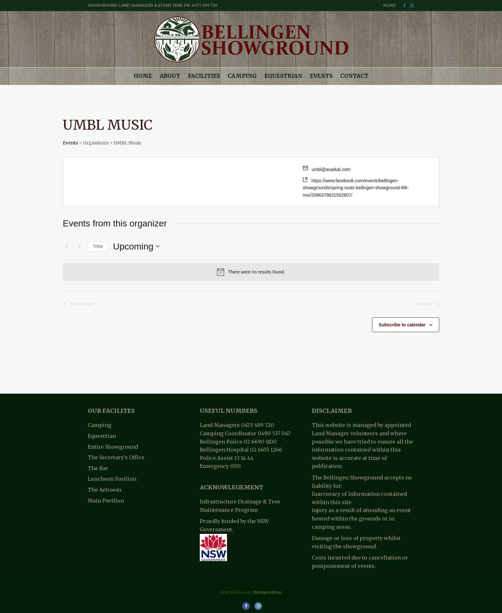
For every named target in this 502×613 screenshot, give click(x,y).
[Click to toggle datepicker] (136, 246)
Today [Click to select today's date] (98, 246)
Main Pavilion (106, 500)
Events (321, 75)
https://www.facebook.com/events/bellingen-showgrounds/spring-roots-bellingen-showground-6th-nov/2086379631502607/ (356, 188)
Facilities (204, 75)
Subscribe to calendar (402, 324)
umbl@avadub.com (331, 169)
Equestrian (283, 75)
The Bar (98, 468)
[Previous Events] (66, 246)
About (170, 75)
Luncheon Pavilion (112, 479)
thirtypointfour (267, 592)
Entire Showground (113, 447)
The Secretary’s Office (116, 457)
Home (389, 5)
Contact (354, 75)
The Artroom (104, 489)
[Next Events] (79, 246)
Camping (242, 75)
